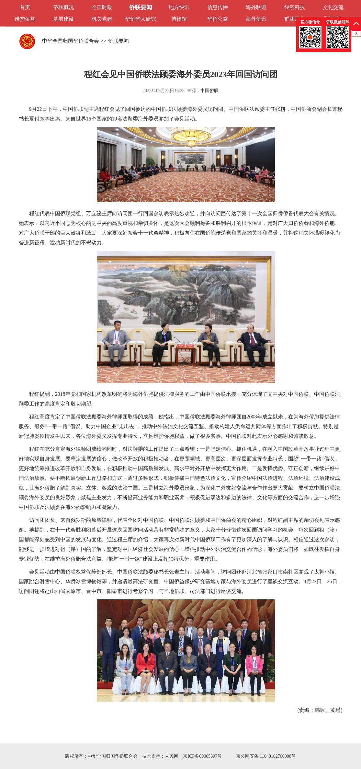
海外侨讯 (256, 19)
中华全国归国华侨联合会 (70, 41)
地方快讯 (179, 7)
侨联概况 (63, 7)
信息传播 (217, 7)
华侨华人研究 (140, 19)
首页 (25, 7)
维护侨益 (25, 19)
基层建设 (63, 19)
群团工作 (294, 19)
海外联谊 (256, 7)
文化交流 (333, 7)
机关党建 (102, 19)
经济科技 (294, 7)
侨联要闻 (140, 7)
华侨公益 (217, 19)
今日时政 (102, 7)
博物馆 (179, 19)
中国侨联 (209, 90)
